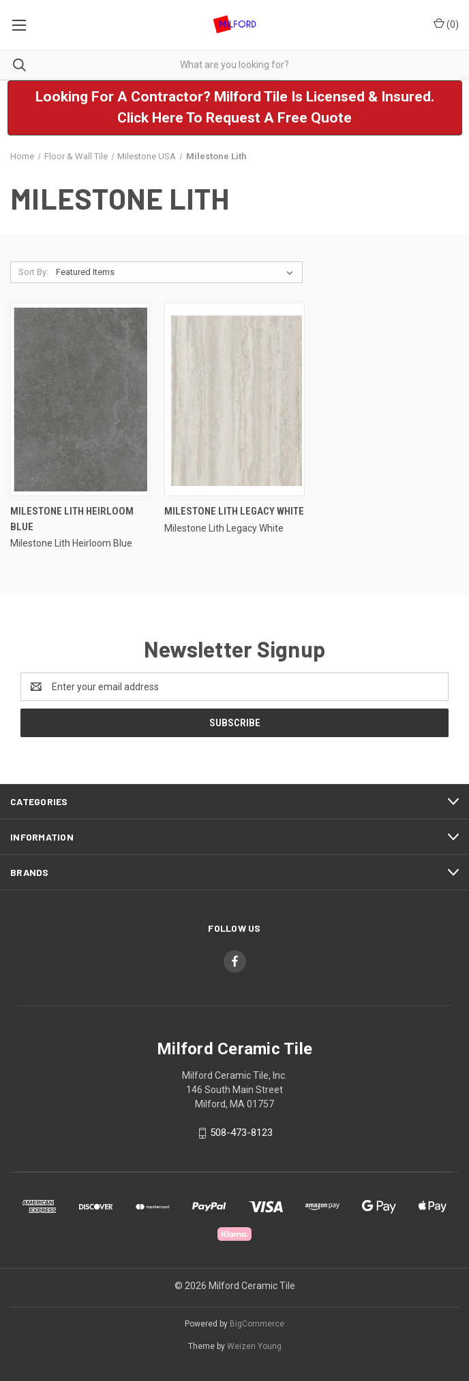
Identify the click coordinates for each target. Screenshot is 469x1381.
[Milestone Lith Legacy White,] (234, 399)
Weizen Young (254, 1346)
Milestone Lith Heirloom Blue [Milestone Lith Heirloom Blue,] (72, 519)
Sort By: (33, 272)
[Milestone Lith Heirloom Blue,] (80, 399)
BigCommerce (257, 1324)
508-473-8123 (241, 1132)
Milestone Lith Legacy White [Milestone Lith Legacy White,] (234, 511)
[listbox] (177, 272)
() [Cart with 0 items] (446, 24)
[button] (234, 107)
